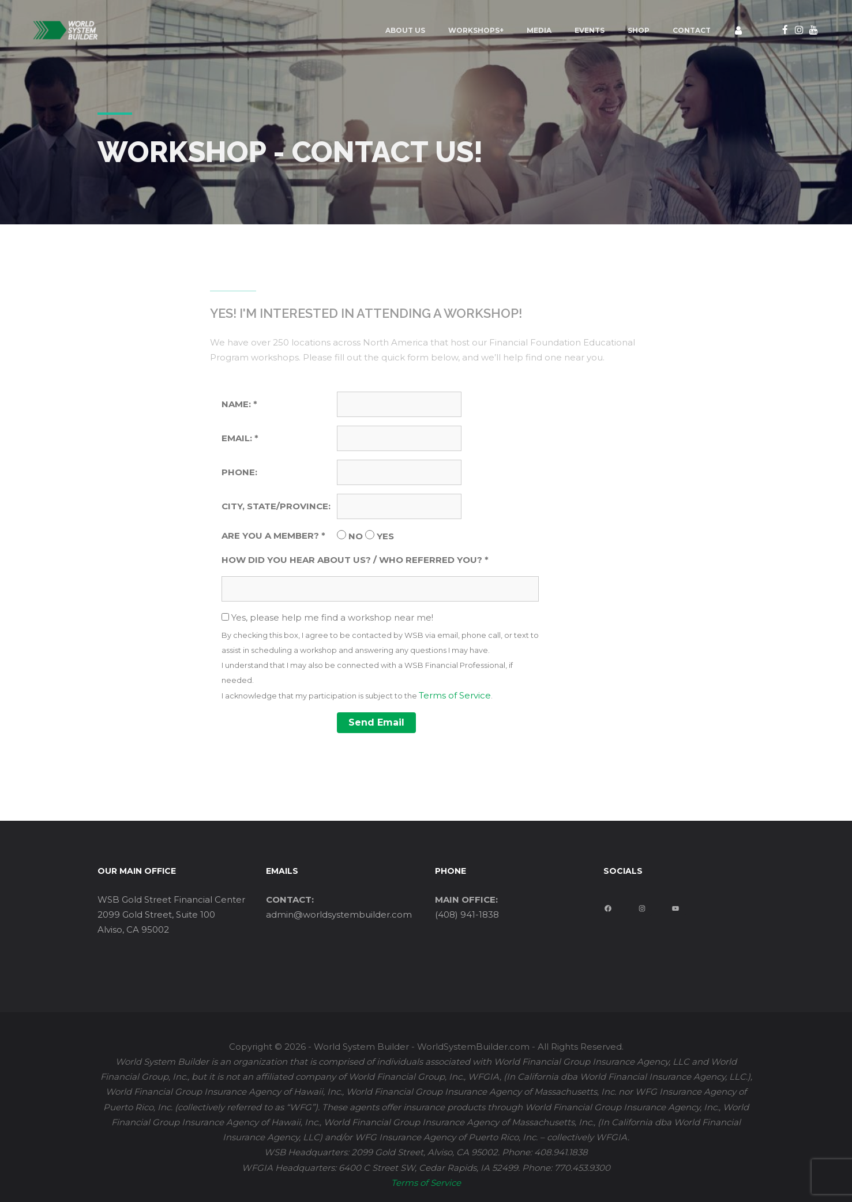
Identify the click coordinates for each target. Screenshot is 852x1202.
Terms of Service (455, 695)
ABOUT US (341, 30)
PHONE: (239, 472)
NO (355, 536)
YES (385, 536)
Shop (574, 30)
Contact (627, 30)
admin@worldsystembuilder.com (339, 914)
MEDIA (474, 30)
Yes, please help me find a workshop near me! (383, 658)
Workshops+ (411, 30)
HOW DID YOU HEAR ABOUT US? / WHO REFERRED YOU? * (355, 559)
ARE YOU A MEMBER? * (273, 535)
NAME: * (239, 404)
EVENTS (525, 30)
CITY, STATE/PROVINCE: (276, 506)
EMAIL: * (240, 438)
